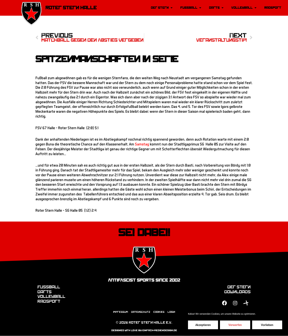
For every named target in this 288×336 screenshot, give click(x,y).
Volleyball (243, 7)
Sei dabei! (144, 232)
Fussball (190, 7)
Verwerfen (235, 325)
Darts (216, 7)
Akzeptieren (203, 325)
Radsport (272, 7)
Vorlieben (267, 325)
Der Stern (161, 7)
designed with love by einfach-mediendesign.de (144, 330)
